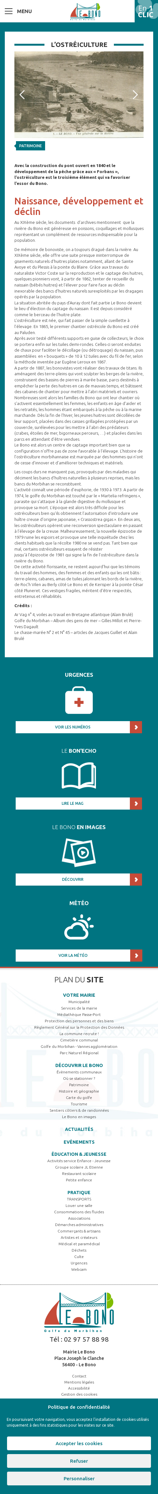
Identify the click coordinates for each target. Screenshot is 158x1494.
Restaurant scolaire (79, 1173)
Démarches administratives (79, 1225)
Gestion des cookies (79, 1394)
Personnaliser (79, 1478)
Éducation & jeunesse (79, 1154)
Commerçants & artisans (79, 1231)
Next (137, 95)
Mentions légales (79, 1382)
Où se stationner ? (79, 1078)
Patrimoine (30, 146)
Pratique (79, 1192)
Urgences (79, 1263)
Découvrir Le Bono (79, 1065)
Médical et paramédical (79, 1244)
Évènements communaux (79, 1072)
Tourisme (79, 1104)
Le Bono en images (79, 1117)
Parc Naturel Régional (79, 1053)
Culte (79, 1256)
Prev (24, 95)
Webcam (79, 1269)
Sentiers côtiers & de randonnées (79, 1110)
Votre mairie (79, 995)
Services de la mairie (79, 1008)
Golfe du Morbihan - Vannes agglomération (79, 1046)
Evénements (79, 1142)
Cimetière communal (79, 1040)
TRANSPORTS (79, 1199)
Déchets (79, 1250)
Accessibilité (79, 1388)
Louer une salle (79, 1205)
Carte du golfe (79, 1097)
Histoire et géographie (79, 1091)
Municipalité (79, 1002)
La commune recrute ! (79, 1034)
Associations (79, 1218)
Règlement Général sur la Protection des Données (79, 1027)
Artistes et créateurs (79, 1237)
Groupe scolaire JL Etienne (79, 1167)
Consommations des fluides (79, 1212)
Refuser (79, 1461)
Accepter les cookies (79, 1443)
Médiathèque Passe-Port (79, 1014)
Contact (79, 1376)
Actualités (79, 1129)
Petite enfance (79, 1180)
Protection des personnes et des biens (79, 1021)
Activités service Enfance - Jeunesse (79, 1161)
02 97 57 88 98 (86, 1339)
